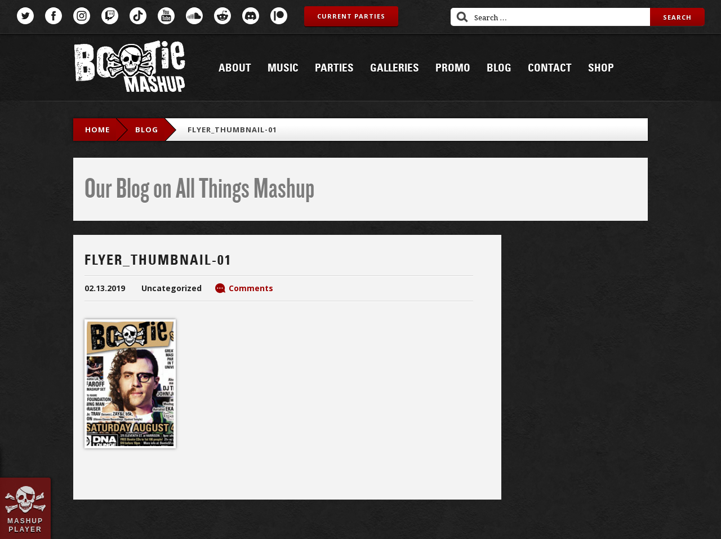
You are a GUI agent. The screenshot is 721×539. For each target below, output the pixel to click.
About (235, 68)
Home (97, 129)
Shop (601, 68)
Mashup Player (25, 525)
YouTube (166, 15)
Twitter (25, 15)
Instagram (81, 15)
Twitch (109, 15)
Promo (452, 68)
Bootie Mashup (129, 68)
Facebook (53, 15)
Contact (550, 68)
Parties (334, 68)
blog (146, 129)
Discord (250, 15)
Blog (499, 68)
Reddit (222, 15)
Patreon (278, 15)
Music (283, 68)
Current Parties (351, 16)
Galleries (394, 68)
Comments (251, 288)
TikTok (138, 15)
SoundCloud (194, 15)
